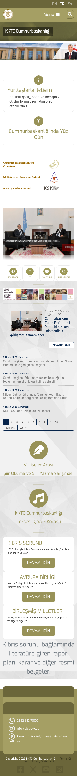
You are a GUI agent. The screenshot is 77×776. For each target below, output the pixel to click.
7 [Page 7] (39, 422)
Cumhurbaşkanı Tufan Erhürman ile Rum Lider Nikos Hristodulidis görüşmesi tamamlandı (26, 321)
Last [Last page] (22, 427)
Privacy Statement (42, 761)
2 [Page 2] (11, 422)
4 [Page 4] (22, 422)
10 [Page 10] (56, 422)
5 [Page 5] (28, 422)
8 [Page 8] (44, 422)
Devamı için (38, 563)
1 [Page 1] (6, 422)
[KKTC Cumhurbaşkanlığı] (8, 14)
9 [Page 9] (50, 422)
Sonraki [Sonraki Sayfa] (10, 427)
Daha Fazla (61, 345)
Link (38, 80)
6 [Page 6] (33, 422)
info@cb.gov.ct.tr (28, 728)
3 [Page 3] (17, 422)
